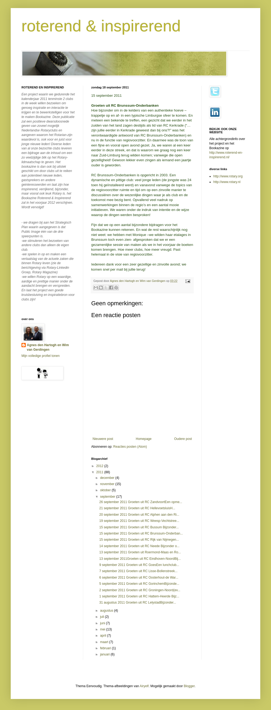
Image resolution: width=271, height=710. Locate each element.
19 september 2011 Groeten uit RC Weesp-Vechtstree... (139, 521)
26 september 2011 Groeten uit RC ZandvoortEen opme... (140, 502)
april (103, 635)
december (107, 478)
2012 (100, 466)
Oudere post (183, 439)
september (108, 497)
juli (102, 617)
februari (106, 648)
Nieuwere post (103, 439)
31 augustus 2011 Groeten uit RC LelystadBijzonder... (137, 602)
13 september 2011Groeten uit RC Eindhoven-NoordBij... (140, 559)
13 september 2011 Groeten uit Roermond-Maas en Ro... (140, 552)
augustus (107, 610)
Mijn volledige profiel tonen (40, 356)
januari (105, 654)
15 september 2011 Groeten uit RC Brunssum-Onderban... (141, 533)
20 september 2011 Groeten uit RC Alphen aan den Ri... (139, 515)
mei (103, 629)
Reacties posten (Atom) (130, 447)
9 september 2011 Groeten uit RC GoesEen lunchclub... (139, 565)
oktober (106, 490)
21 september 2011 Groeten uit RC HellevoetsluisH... (137, 508)
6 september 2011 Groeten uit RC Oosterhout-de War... (138, 577)
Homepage (144, 439)
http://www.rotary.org (228, 176)
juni (103, 623)
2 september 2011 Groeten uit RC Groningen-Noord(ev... (139, 590)
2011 (100, 472)
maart (104, 642)
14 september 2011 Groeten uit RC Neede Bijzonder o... (139, 546)
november (107, 484)
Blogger (189, 686)
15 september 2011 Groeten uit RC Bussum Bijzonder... (139, 527)
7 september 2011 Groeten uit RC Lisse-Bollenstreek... (138, 571)
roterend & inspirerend (101, 26)
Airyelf (144, 686)
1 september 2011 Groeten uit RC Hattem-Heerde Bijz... (139, 596)
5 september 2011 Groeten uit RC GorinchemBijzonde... (139, 584)
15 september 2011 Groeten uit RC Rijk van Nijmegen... (139, 540)
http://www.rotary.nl (226, 182)
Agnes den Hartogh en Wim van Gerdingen (48, 347)
